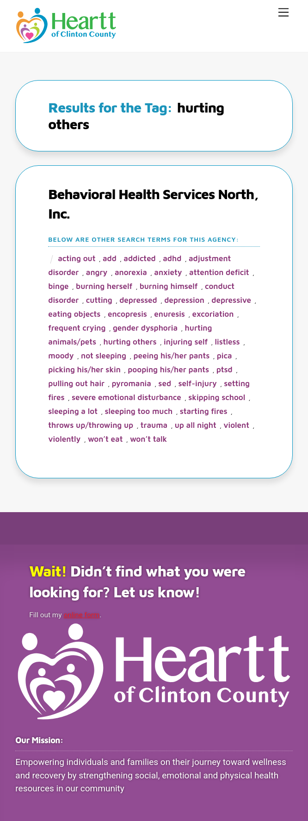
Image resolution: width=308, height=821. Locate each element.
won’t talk (148, 439)
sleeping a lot (73, 411)
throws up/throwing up (90, 425)
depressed (138, 300)
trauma (154, 425)
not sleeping (103, 355)
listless (227, 341)
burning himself (169, 286)
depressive (231, 300)
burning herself (104, 286)
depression (184, 300)
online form (82, 615)
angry (97, 272)
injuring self (186, 341)
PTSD (224, 369)
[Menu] (283, 13)
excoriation (213, 314)
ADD (110, 258)
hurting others (130, 341)
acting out (76, 258)
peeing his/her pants (171, 355)
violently (64, 439)
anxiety (168, 272)
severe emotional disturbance (126, 397)
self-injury (198, 383)
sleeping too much (138, 411)
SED (164, 383)
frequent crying (76, 327)
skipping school (216, 397)
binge (58, 286)
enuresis (169, 314)
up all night (195, 425)
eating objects (74, 314)
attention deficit (219, 272)
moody (61, 355)
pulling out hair (76, 383)
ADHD (172, 258)
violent (236, 425)
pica (224, 355)
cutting (99, 300)
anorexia (131, 272)
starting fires (204, 411)
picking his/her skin (84, 369)
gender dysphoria (145, 327)
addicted (139, 258)
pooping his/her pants (168, 369)
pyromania (131, 383)
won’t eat (105, 439)
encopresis (127, 314)
